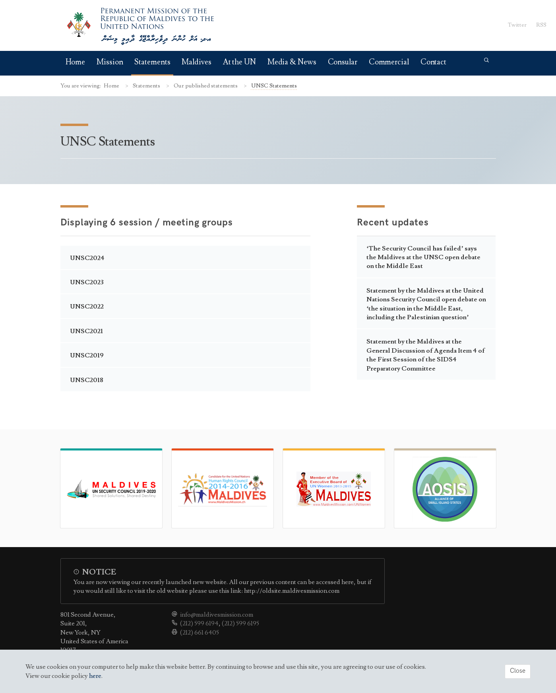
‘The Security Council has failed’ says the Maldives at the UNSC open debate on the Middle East (423, 257)
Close (517, 671)
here (95, 676)
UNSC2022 (87, 307)
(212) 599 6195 (240, 623)
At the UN (239, 62)
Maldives (196, 62)
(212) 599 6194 (199, 623)
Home (75, 62)
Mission (110, 62)
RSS (541, 25)
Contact (433, 62)
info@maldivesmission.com (216, 615)
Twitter (517, 25)
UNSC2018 (86, 380)
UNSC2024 (87, 258)
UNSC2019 (87, 355)
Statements (152, 62)
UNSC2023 (87, 282)
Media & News (291, 62)
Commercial (389, 62)
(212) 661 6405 (199, 633)
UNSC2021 (86, 331)
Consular (342, 62)
